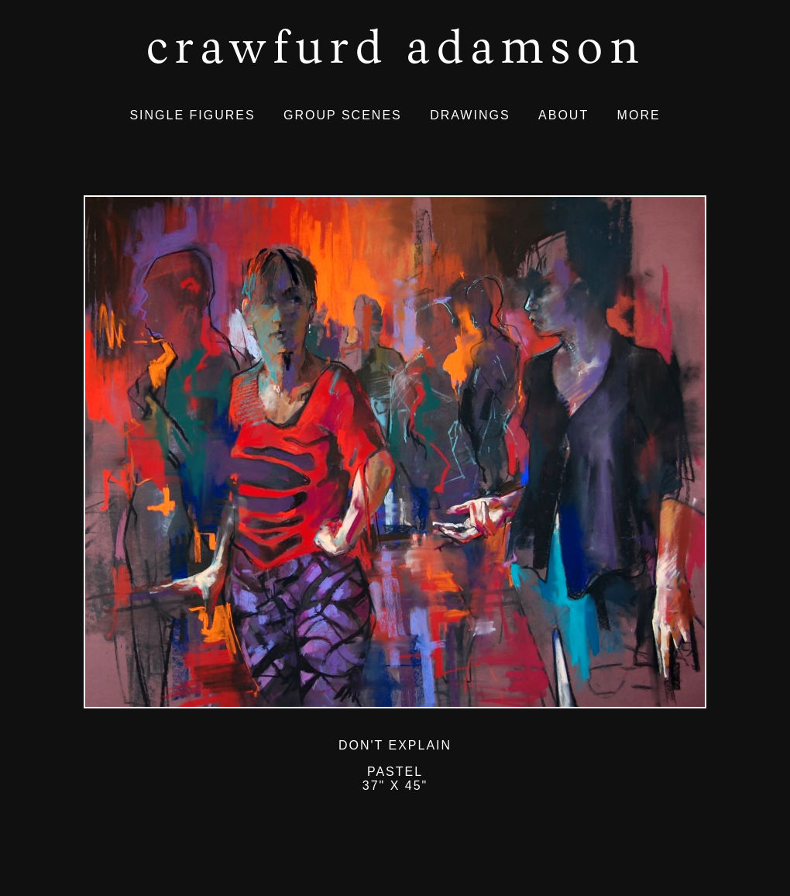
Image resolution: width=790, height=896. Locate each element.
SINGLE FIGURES (192, 115)
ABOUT (563, 115)
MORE (639, 115)
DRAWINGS (470, 115)
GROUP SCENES (342, 115)
